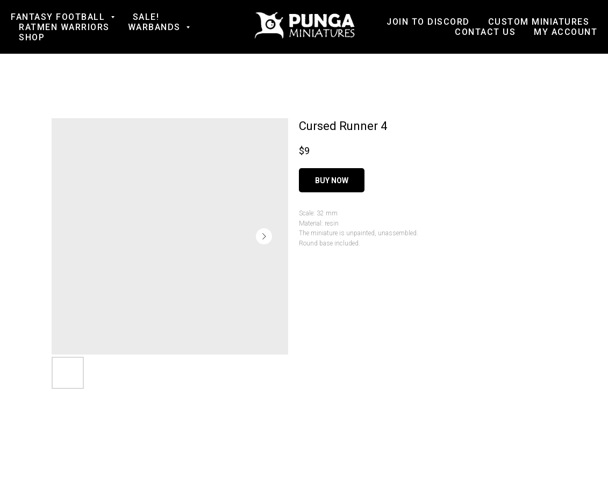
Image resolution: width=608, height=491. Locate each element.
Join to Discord (428, 22)
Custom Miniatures (539, 22)
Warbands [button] (156, 27)
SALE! (146, 17)
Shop (32, 37)
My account (565, 32)
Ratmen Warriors (64, 27)
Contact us (485, 32)
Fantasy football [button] (59, 17)
